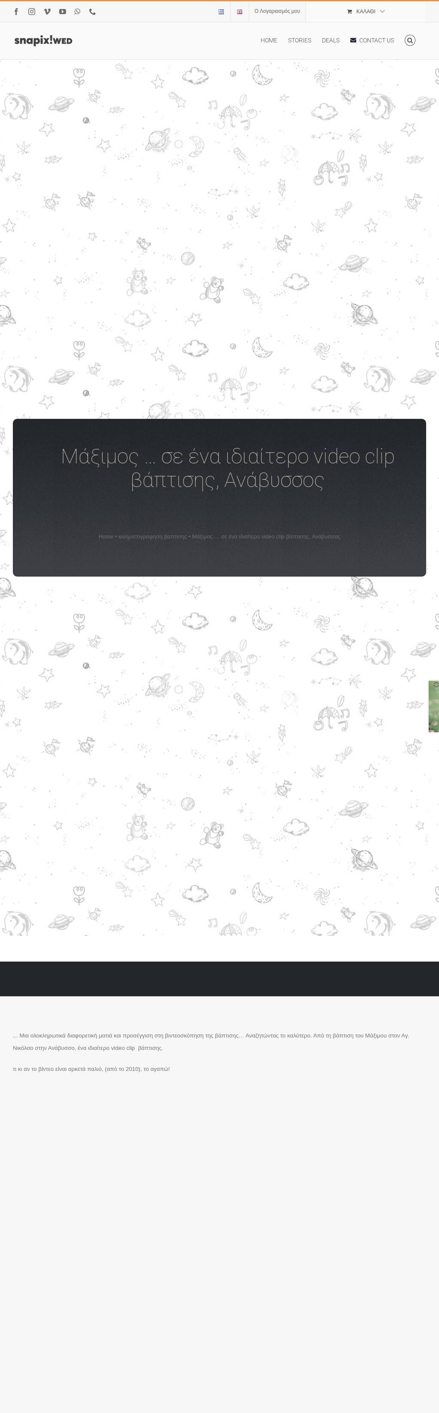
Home (106, 536)
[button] (410, 40)
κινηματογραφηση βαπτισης (152, 536)
